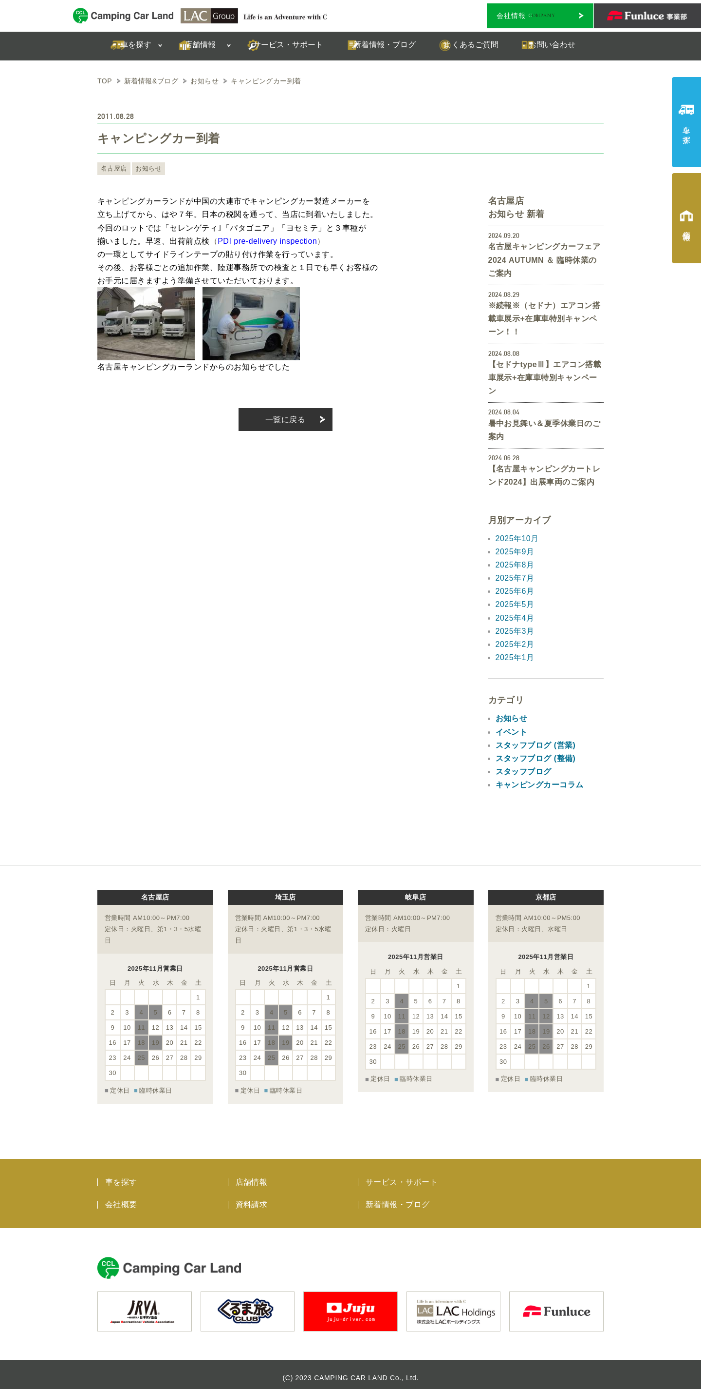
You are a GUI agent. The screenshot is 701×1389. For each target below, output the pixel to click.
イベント (512, 732)
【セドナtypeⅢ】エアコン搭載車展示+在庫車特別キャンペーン (545, 377)
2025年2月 (515, 644)
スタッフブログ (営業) (536, 745)
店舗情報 (252, 1176)
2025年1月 (515, 657)
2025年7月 (515, 578)
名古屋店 (113, 168)
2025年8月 (515, 565)
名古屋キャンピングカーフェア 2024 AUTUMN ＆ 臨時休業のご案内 (544, 259)
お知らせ (145, 168)
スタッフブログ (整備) (536, 758)
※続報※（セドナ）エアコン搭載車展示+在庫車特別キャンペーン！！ (544, 318)
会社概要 (121, 1198)
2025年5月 (515, 604)
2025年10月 (517, 538)
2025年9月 (515, 552)
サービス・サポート (402, 1176)
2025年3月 (515, 631)
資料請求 (252, 1198)
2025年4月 (515, 618)
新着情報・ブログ (398, 1198)
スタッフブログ (524, 771)
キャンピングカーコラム (540, 785)
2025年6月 (515, 591)
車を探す (121, 1176)
